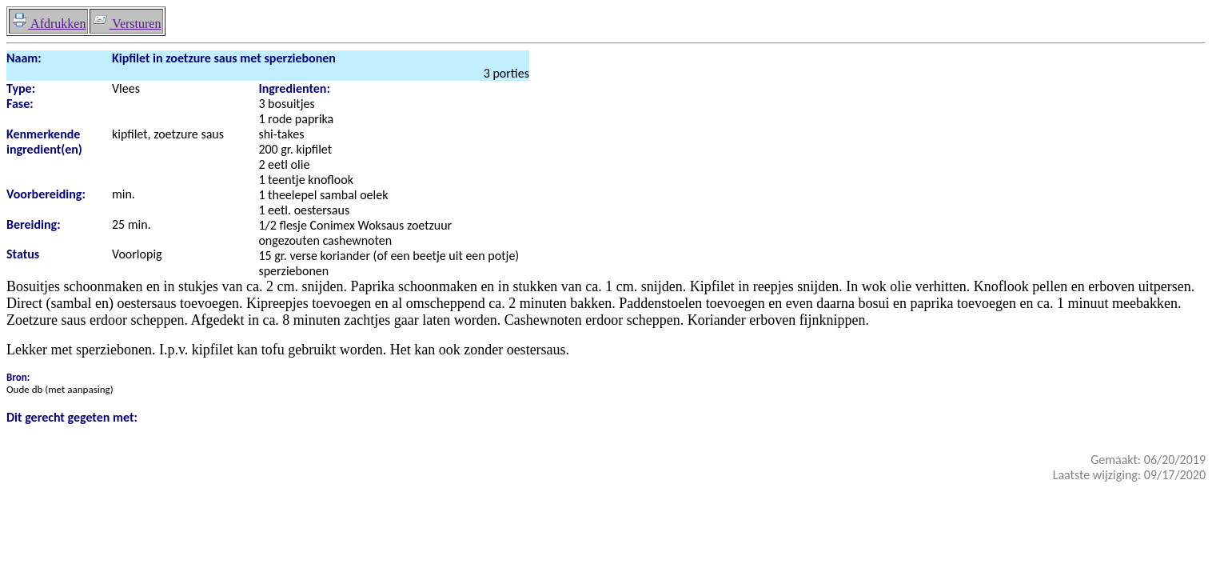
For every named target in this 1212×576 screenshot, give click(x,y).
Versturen (126, 23)
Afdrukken (48, 23)
